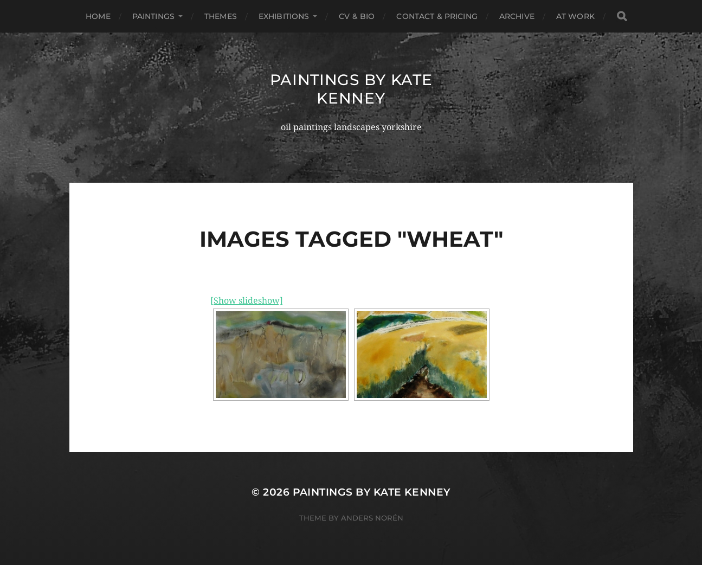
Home (98, 16)
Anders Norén (372, 517)
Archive (516, 16)
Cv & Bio (357, 16)
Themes (220, 16)
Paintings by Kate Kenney (351, 88)
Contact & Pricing (436, 16)
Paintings (153, 16)
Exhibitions (284, 16)
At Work (575, 16)
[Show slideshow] (246, 301)
